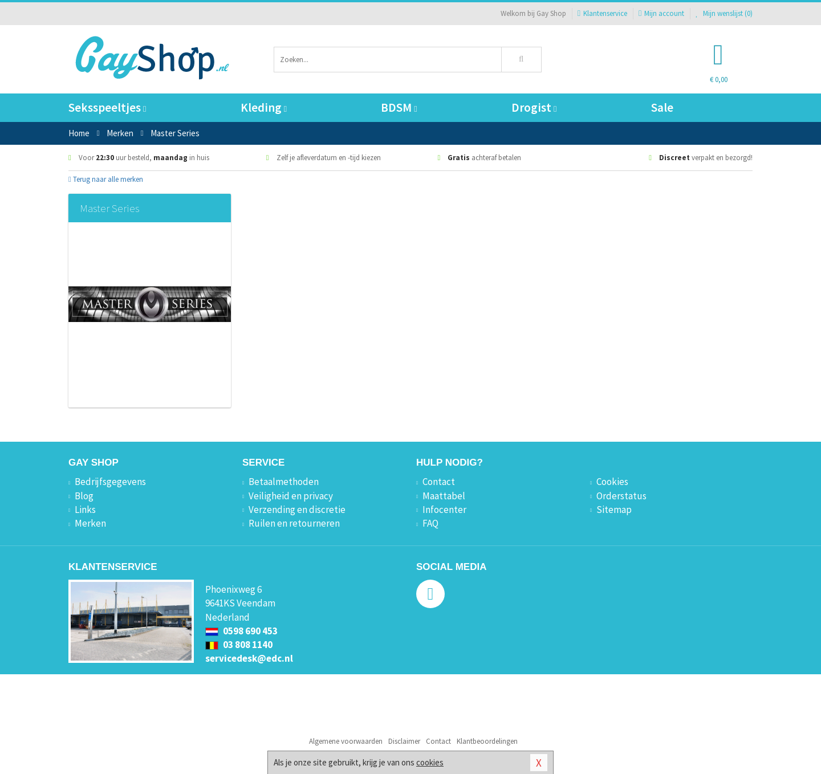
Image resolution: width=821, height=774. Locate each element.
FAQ (430, 523)
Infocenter (444, 509)
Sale (662, 107)
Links (85, 509)
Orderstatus (621, 496)
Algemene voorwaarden (346, 741)
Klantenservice (602, 13)
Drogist (533, 107)
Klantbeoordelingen (487, 741)
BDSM (399, 107)
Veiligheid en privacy (291, 496)
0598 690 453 (241, 631)
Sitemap (614, 509)
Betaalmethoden (284, 481)
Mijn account (661, 13)
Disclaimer (404, 741)
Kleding (264, 107)
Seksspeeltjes (107, 107)
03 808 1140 (239, 644)
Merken (90, 523)
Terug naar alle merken (105, 179)
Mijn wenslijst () (724, 13)
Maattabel (443, 496)
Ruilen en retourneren (294, 523)
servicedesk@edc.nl (249, 658)
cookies (430, 762)
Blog (84, 496)
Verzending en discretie (297, 509)
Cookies (612, 481)
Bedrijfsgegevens (110, 481)
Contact (438, 481)
